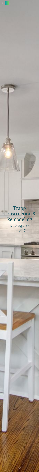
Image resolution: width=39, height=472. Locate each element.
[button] (2, 3)
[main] (19, 236)
